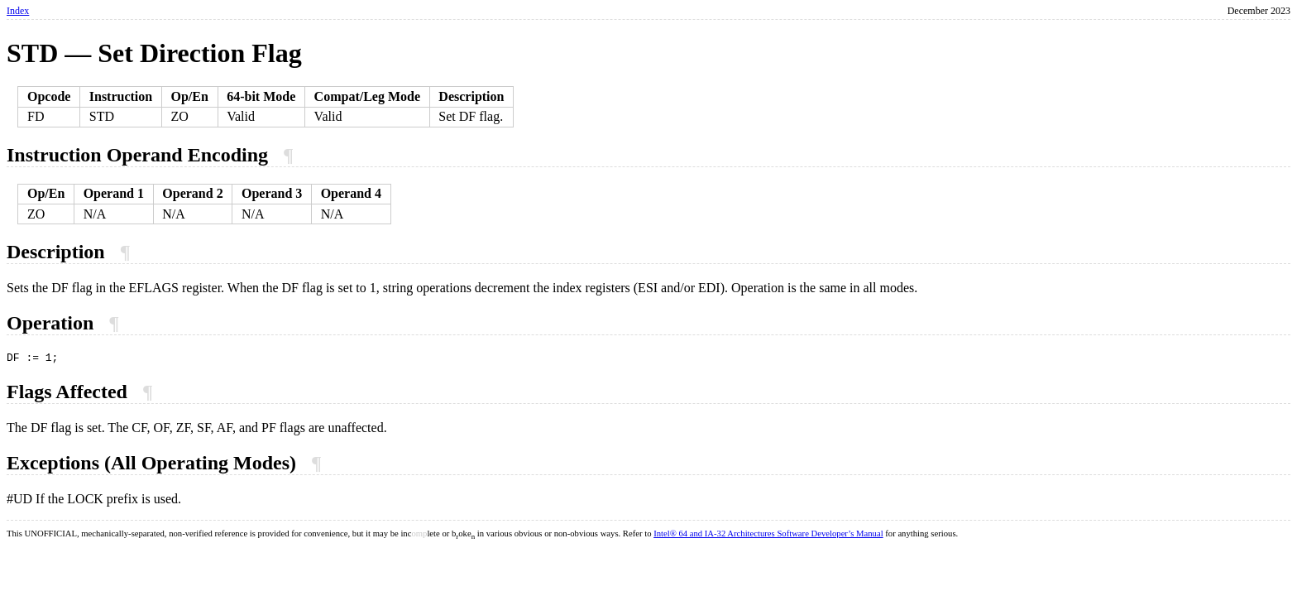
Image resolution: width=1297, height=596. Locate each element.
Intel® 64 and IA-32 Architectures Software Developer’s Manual (768, 536)
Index (18, 11)
